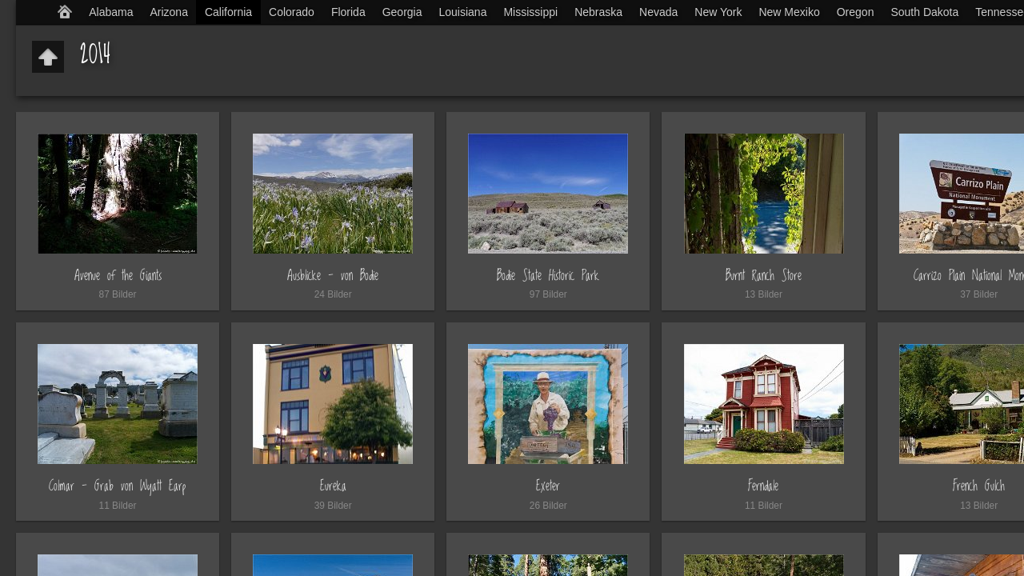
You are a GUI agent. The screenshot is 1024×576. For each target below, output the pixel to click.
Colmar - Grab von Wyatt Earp (117, 486)
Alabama (111, 12)
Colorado (291, 12)
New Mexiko (788, 12)
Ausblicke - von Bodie (332, 275)
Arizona (168, 12)
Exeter (548, 486)
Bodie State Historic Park (548, 275)
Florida (348, 12)
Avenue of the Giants (118, 275)
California (228, 12)
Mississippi (530, 12)
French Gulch (979, 486)
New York (718, 12)
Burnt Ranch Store (764, 275)
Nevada (658, 12)
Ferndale (763, 486)
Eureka (333, 486)
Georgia (402, 12)
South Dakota (924, 12)
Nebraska (598, 12)
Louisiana (463, 12)
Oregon (855, 12)
